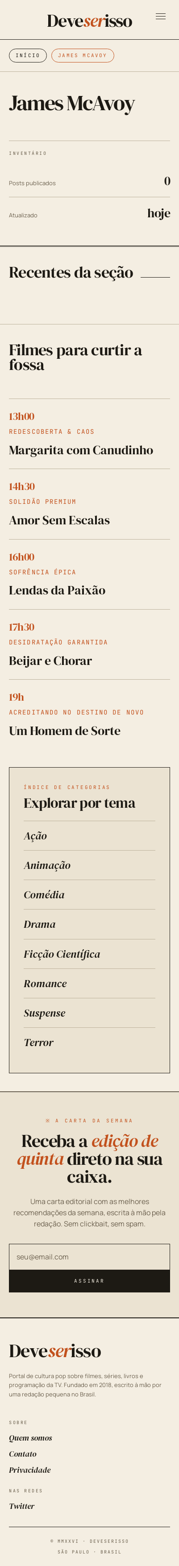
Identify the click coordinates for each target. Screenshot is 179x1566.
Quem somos (30, 1437)
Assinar (89, 1281)
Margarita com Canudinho (81, 449)
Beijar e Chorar (50, 660)
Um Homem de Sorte (65, 730)
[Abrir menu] (160, 16)
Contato (22, 1453)
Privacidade (29, 1469)
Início (28, 55)
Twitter (21, 1506)
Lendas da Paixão (57, 590)
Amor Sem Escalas (59, 519)
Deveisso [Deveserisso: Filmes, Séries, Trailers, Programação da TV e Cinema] (89, 20)
